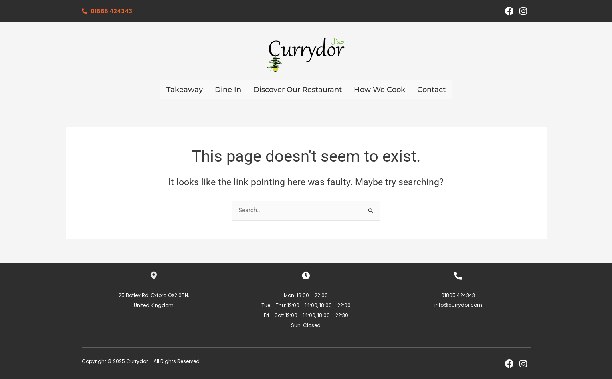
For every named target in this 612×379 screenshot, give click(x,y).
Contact (431, 89)
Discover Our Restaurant (297, 89)
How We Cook (379, 89)
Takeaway (184, 89)
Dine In (228, 89)
